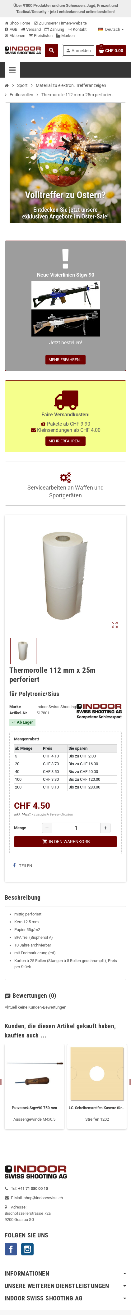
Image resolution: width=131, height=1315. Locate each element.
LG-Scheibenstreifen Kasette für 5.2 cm (97, 1108)
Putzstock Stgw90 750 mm (34, 1108)
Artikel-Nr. (18, 713)
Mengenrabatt (26, 739)
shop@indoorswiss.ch (43, 1197)
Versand (31, 29)
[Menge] (76, 828)
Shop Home (17, 23)
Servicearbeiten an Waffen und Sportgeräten (65, 485)
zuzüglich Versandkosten (53, 814)
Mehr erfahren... (65, 359)
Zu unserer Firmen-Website (60, 23)
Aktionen (15, 35)
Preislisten (41, 35)
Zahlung (54, 29)
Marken (65, 35)
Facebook (11, 1249)
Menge (20, 827)
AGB (11, 29)
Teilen (22, 865)
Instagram (27, 1249)
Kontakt (77, 29)
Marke (15, 706)
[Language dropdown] (111, 29)
